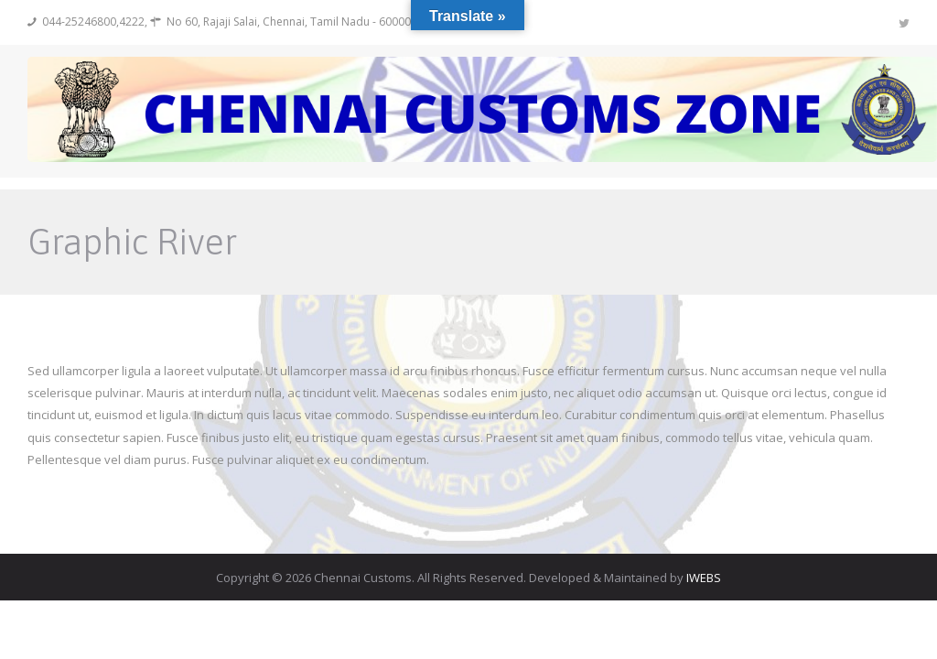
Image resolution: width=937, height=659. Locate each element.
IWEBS (703, 577)
